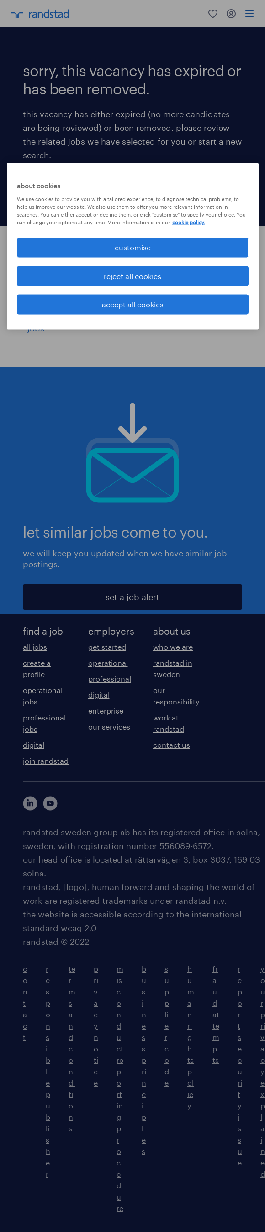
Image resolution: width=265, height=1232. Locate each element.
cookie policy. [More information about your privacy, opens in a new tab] (188, 222)
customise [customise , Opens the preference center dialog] (133, 247)
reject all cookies (132, 275)
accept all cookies (133, 304)
